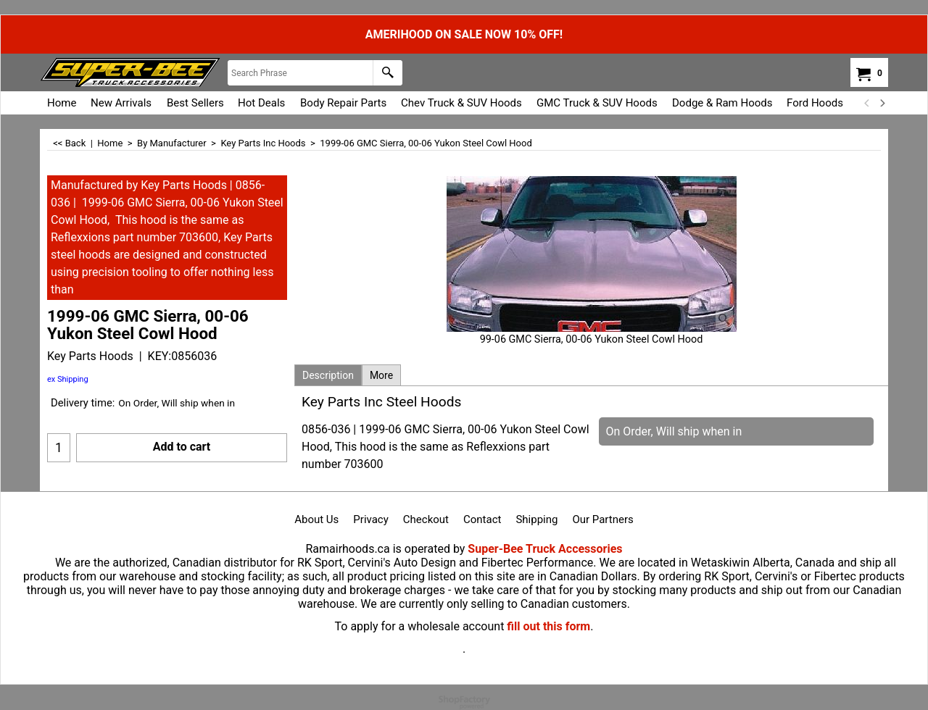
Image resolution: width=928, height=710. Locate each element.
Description (328, 375)
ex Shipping (67, 379)
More (381, 375)
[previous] (867, 102)
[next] (881, 102)
